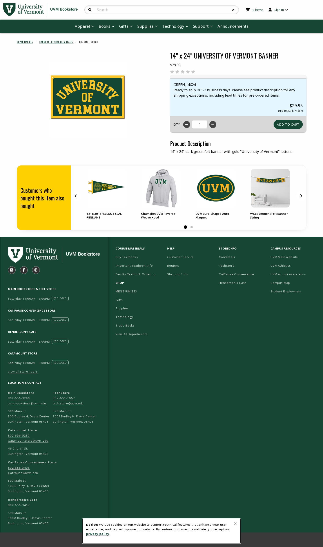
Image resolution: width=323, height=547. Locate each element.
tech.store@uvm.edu (68, 403)
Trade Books (125, 325)
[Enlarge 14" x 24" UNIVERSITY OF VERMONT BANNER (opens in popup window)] (88, 99)
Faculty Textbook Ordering (136, 274)
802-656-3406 (19, 468)
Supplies (122, 308)
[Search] (90, 10)
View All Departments (132, 334)
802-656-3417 (19, 505)
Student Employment (294, 291)
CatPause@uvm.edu (23, 473)
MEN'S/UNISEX (126, 291)
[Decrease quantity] (186, 124)
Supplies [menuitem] (145, 26)
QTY (177, 124)
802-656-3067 (64, 398)
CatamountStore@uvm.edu (28, 440)
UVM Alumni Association (294, 274)
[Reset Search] (233, 10)
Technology (124, 317)
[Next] (301, 196)
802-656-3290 (19, 398)
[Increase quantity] (212, 124)
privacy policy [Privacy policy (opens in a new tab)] (97, 534)
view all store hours (23, 371)
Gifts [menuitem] (124, 26)
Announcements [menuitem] (233, 26)
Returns (173, 266)
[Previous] (76, 196)
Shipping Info (177, 274)
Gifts (119, 300)
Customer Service (180, 257)
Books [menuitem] (104, 26)
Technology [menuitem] (173, 26)
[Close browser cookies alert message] (235, 523)
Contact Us (227, 257)
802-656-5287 (19, 435)
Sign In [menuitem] (279, 10)
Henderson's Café (232, 283)
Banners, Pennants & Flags (56, 42)
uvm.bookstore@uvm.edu (27, 403)
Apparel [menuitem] (82, 26)
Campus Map (294, 283)
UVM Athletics (294, 265)
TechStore (226, 266)
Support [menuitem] (201, 26)
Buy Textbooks (127, 257)
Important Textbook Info (134, 266)
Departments (25, 42)
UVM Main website (294, 257)
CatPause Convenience (236, 274)
